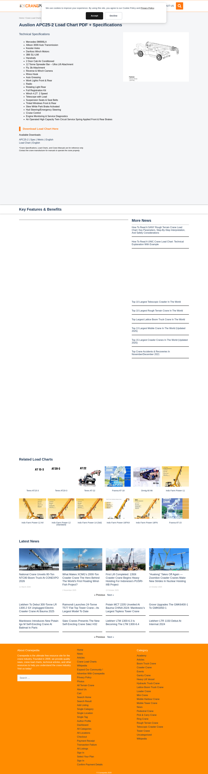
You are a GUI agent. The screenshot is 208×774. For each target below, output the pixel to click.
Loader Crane (144, 691)
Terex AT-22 (89, 490)
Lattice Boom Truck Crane (150, 687)
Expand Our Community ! (90, 669)
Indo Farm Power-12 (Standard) (61, 523)
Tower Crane (143, 731)
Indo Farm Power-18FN (147, 522)
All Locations (83, 733)
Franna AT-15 (175, 522)
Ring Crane (142, 719)
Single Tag (82, 717)
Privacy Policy (147, 8)
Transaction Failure (87, 745)
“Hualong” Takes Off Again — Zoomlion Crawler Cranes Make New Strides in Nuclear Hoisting (167, 578)
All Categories (84, 729)
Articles (80, 657)
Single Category (85, 709)
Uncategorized (144, 735)
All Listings (82, 748)
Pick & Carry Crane (147, 715)
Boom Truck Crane (146, 663)
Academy (141, 655)
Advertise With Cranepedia (90, 673)
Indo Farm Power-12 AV (33, 522)
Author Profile (84, 721)
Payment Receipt (86, 741)
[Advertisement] (156, 106)
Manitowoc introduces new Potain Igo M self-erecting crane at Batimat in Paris (38, 624)
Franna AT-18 (118, 490)
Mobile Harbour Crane (148, 699)
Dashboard (82, 725)
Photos (80, 681)
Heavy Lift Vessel (146, 679)
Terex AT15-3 (33, 490)
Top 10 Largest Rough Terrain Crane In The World (157, 310)
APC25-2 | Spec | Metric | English (36, 139)
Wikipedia (82, 665)
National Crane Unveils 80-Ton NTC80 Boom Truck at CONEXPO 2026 (39, 578)
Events (140, 671)
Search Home (84, 697)
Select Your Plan (85, 756)
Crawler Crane (144, 667)
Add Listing (82, 705)
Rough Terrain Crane (147, 723)
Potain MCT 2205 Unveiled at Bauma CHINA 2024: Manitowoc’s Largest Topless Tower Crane (125, 608)
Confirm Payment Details (90, 764)
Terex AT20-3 (61, 490)
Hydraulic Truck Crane (148, 683)
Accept (94, 15)
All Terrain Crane (85, 685)
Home (21, 18)
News (80, 654)
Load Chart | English (29, 143)
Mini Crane (142, 695)
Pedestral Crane (145, 711)
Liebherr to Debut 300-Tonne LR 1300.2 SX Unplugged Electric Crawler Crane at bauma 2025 (38, 608)
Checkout (82, 737)
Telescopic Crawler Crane (150, 727)
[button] (179, 6)
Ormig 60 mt (147, 490)
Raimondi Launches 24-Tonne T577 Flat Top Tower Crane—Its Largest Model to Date (80, 608)
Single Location (85, 713)
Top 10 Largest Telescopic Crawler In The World (156, 302)
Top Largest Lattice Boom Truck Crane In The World (158, 319)
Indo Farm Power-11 (175, 490)
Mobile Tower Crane (147, 703)
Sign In (80, 752)
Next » (110, 595)
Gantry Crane (144, 675)
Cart (79, 693)
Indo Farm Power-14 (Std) (90, 522)
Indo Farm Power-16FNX (118, 522)
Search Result (84, 701)
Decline (113, 15)
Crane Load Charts (33, 18)
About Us (168, 6)
